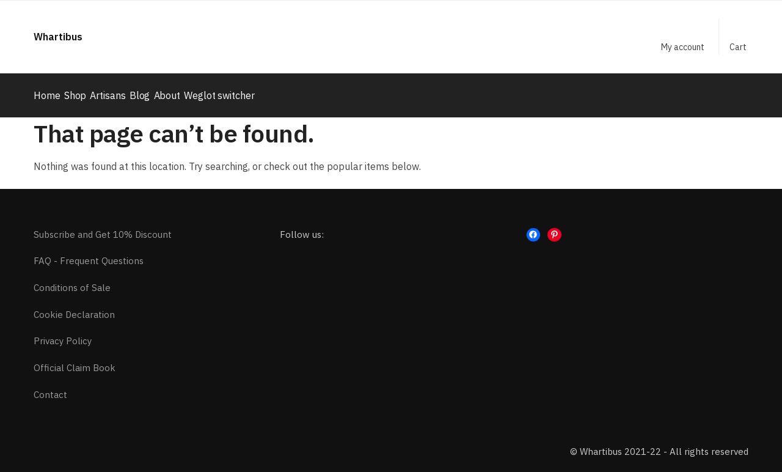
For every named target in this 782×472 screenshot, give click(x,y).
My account (682, 47)
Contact (50, 388)
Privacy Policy (63, 334)
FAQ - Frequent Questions (89, 254)
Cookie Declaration (74, 308)
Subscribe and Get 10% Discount (103, 227)
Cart (738, 47)
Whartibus (58, 37)
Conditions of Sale (72, 281)
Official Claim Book (74, 361)
